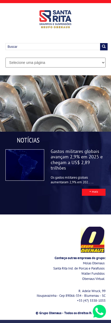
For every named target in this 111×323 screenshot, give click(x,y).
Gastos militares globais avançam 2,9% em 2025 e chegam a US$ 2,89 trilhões (77, 160)
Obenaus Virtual (93, 279)
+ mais (93, 192)
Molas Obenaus (94, 264)
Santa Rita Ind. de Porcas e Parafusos (79, 269)
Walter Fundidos (93, 274)
